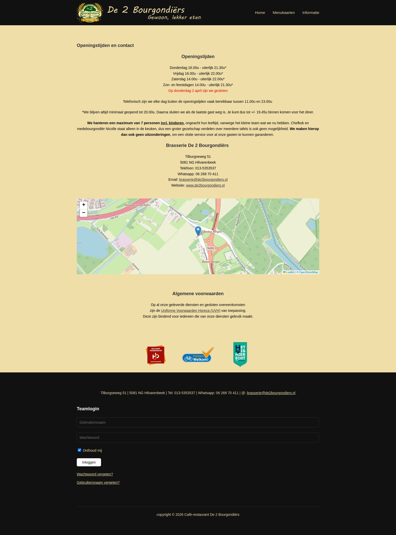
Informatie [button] (310, 12)
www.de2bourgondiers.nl (205, 185)
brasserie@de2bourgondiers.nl (203, 179)
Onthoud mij (90, 450)
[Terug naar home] (139, 12)
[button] (198, 231)
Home (260, 12)
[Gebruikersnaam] (198, 422)
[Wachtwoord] (198, 437)
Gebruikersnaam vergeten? (98, 482)
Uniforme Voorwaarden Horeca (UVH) (190, 311)
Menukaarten (284, 12)
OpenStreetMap (308, 272)
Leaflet (288, 272)
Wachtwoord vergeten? (95, 474)
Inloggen (89, 462)
